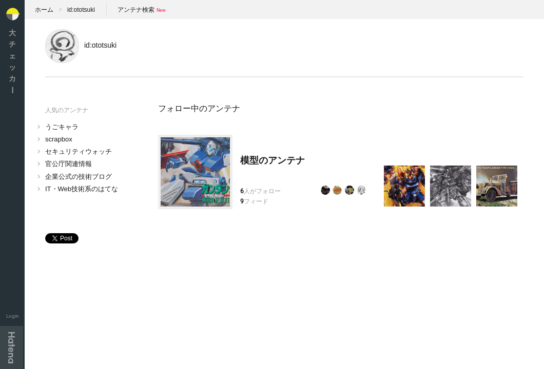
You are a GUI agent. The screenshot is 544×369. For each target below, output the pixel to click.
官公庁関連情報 (68, 164)
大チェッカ (12, 61)
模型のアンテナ (272, 160)
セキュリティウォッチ (78, 151)
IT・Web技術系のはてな (81, 189)
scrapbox (58, 139)
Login (12, 316)
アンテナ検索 (136, 9)
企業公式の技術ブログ (78, 176)
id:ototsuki (81, 9)
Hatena (11, 347)
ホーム (44, 9)
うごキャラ (62, 127)
